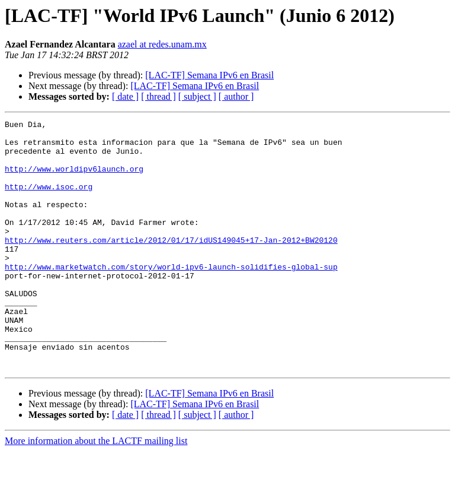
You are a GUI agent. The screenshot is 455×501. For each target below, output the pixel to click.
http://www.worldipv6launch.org (74, 179)
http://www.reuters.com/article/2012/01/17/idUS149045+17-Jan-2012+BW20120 (171, 264)
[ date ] (125, 96)
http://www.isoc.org (48, 200)
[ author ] (236, 96)
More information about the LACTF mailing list (96, 491)
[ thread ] (158, 96)
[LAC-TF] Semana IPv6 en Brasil (209, 75)
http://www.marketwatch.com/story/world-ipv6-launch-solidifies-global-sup (171, 296)
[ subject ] (197, 96)
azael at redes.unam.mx (162, 44)
